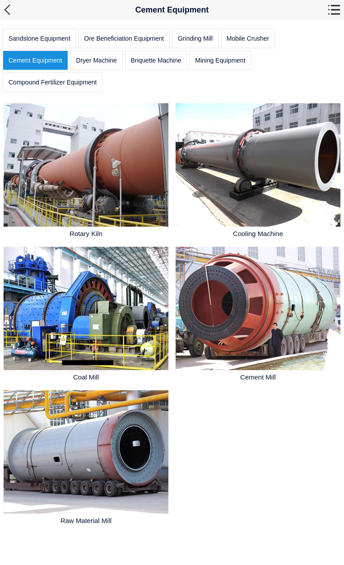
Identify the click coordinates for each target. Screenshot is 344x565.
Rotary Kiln (85, 233)
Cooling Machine (258, 233)
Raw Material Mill (86, 520)
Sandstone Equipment (39, 38)
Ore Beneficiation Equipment (124, 38)
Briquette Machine (156, 60)
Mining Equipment (220, 60)
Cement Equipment (35, 60)
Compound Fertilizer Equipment (53, 82)
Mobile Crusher (248, 38)
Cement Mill (257, 377)
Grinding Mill (195, 38)
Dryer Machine (96, 60)
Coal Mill (86, 377)
